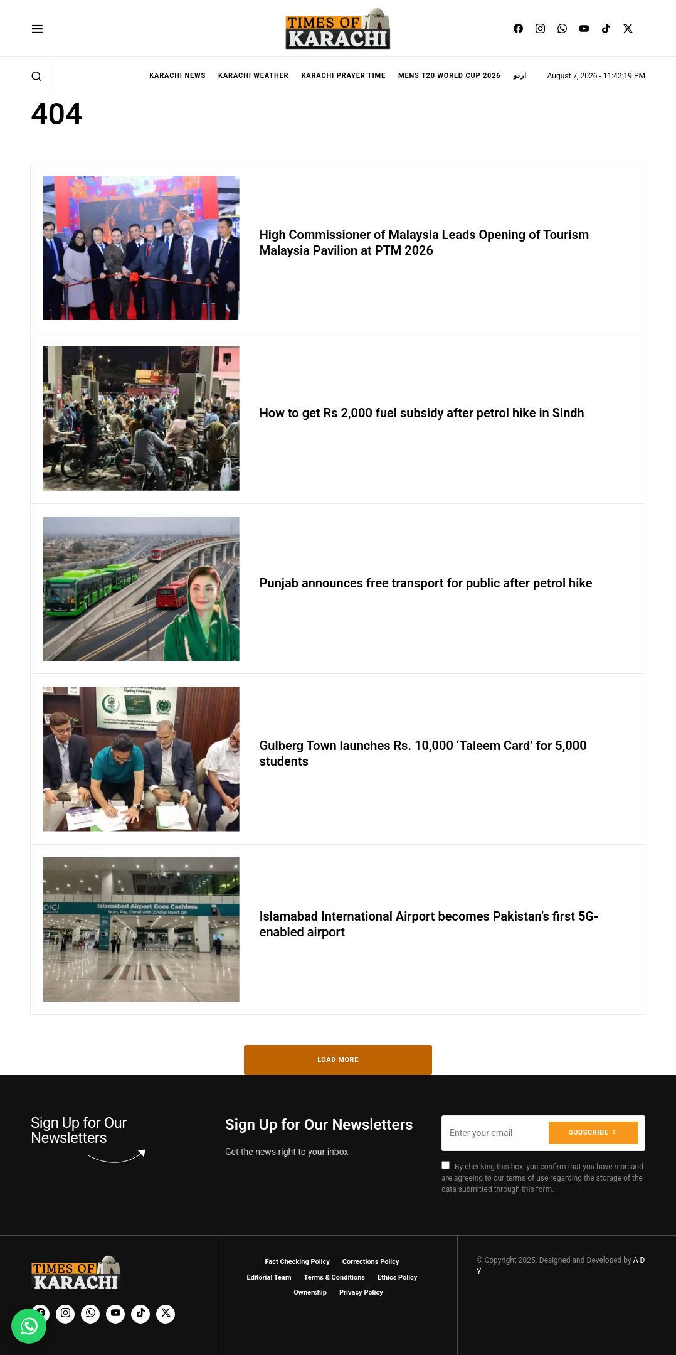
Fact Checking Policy (297, 1262)
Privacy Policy (361, 1292)
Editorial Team (269, 1277)
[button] (37, 28)
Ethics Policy (397, 1277)
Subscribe (588, 1132)
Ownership (310, 1292)
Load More (338, 1060)
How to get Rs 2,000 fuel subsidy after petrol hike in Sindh (422, 412)
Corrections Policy (370, 1262)
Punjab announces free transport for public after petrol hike (426, 583)
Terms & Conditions (334, 1277)
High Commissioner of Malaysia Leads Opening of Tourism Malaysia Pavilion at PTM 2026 (424, 242)
